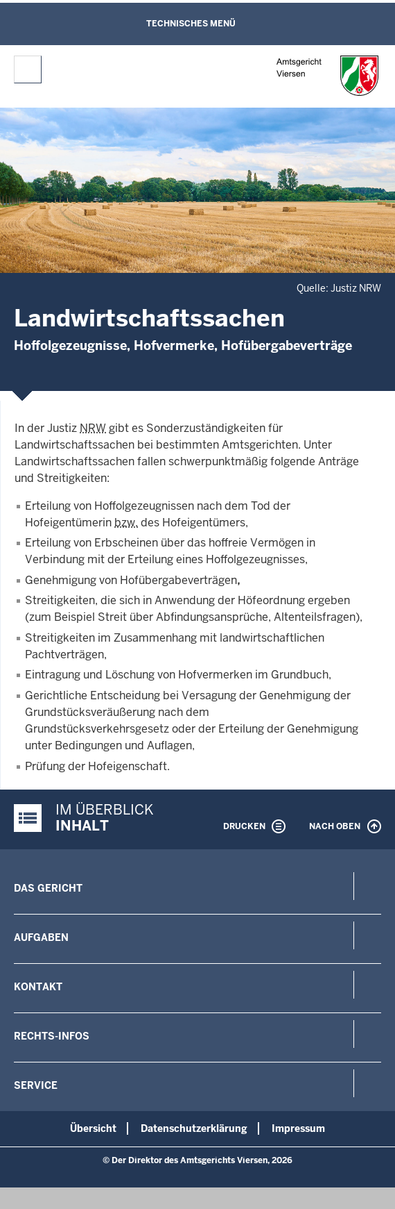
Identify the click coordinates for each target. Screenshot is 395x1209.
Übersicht (93, 1128)
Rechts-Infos (51, 1036)
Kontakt (38, 987)
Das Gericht (48, 888)
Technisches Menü (191, 23)
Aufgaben (41, 937)
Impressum (298, 1128)
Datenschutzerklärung (194, 1128)
